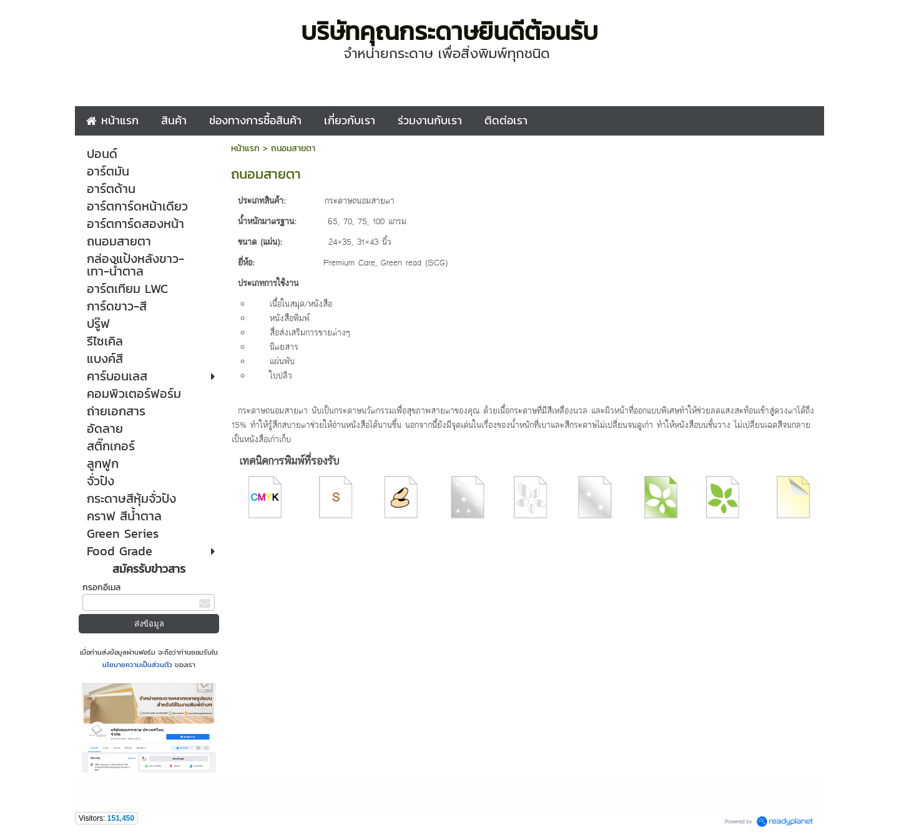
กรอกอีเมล (101, 587)
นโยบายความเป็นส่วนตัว (138, 665)
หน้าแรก (245, 148)
